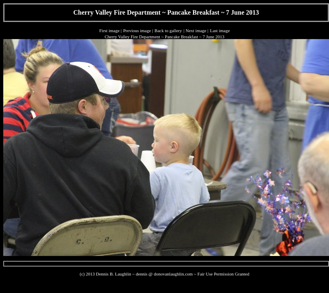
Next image (196, 30)
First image (109, 30)
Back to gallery (168, 30)
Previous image (137, 30)
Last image (220, 30)
